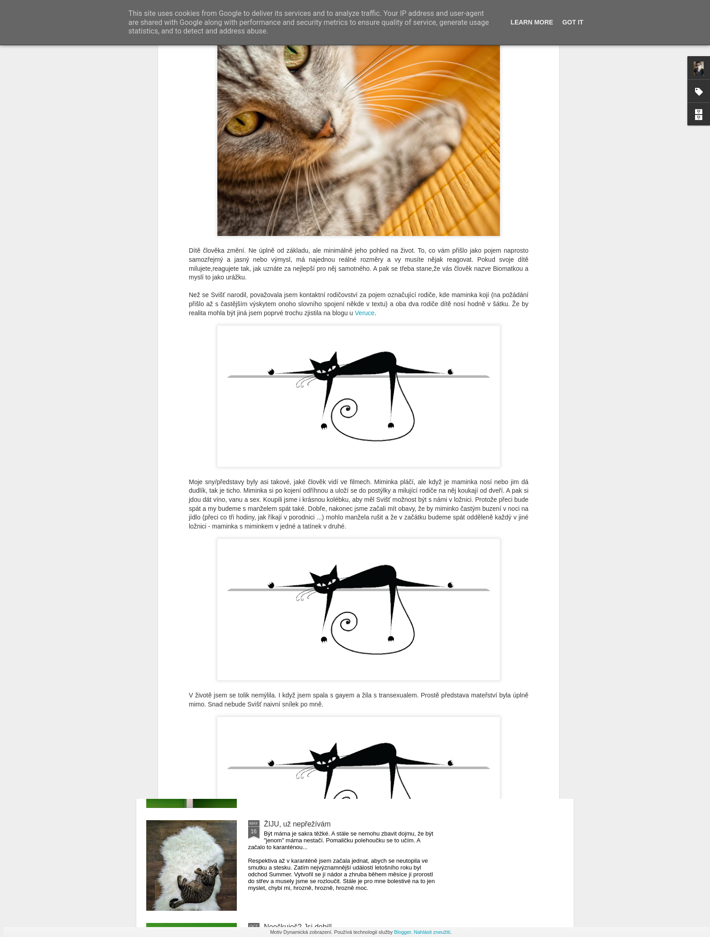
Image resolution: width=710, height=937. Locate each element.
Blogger (402, 932)
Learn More (532, 22)
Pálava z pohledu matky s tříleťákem (322, 618)
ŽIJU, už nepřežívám (297, 824)
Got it (573, 22)
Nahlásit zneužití (432, 932)
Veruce (365, 123)
